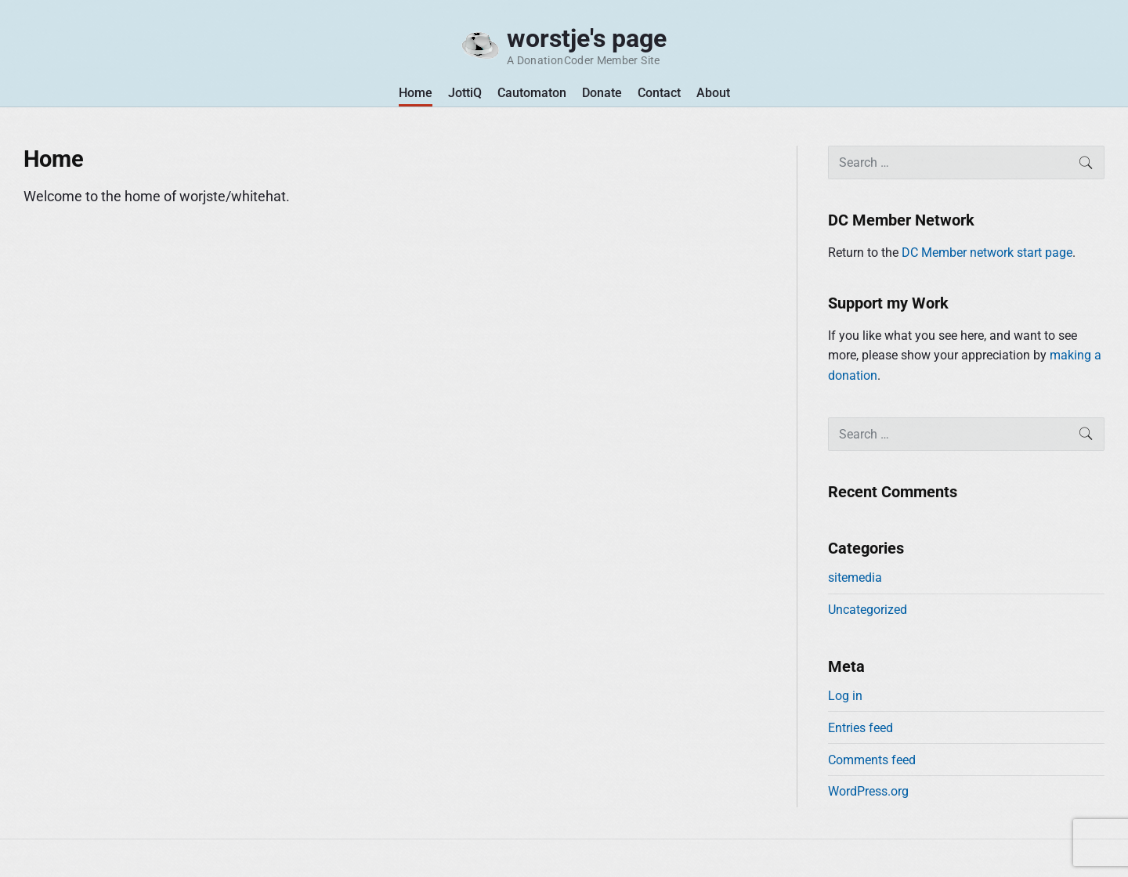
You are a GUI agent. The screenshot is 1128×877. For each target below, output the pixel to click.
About (713, 92)
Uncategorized (867, 609)
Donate (602, 92)
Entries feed (860, 727)
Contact (659, 92)
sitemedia (855, 577)
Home (415, 92)
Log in (845, 695)
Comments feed (872, 759)
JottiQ (465, 92)
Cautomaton (531, 92)
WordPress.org (868, 791)
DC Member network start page (987, 252)
